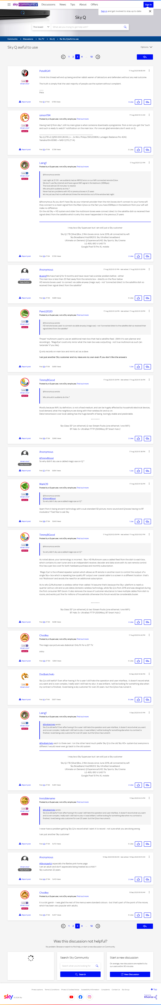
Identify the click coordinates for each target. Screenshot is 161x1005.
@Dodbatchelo (49, 724)
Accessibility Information (90, 990)
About (83, 4)
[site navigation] (9, 4)
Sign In (148, 4)
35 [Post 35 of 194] (44, 367)
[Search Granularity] (41, 27)
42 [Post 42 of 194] (44, 785)
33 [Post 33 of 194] (44, 256)
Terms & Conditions (52, 990)
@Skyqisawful (45, 863)
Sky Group (125, 990)
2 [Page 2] (73, 56)
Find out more (83, 119)
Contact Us (116, 990)
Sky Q (80, 17)
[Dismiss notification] (150, 11)
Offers (94, 4)
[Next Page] (97, 56)
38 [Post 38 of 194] (44, 521)
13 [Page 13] (91, 56)
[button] (149, 70)
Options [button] (144, 47)
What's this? (24, 84)
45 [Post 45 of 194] (44, 915)
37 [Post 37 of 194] (44, 471)
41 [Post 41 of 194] (44, 699)
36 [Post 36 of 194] (44, 438)
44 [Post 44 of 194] (44, 879)
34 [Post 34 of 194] (44, 298)
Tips (72, 4)
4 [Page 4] (82, 56)
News (63, 4)
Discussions (48, 4)
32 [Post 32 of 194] (44, 149)
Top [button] (155, 989)
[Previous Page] (63, 56)
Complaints (105, 990)
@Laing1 (43, 276)
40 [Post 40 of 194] (44, 661)
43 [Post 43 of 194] (44, 844)
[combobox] (86, 27)
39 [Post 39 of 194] (44, 622)
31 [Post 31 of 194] (44, 102)
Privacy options (37, 990)
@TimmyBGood (46, 458)
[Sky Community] (25, 4)
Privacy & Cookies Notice (70, 990)
